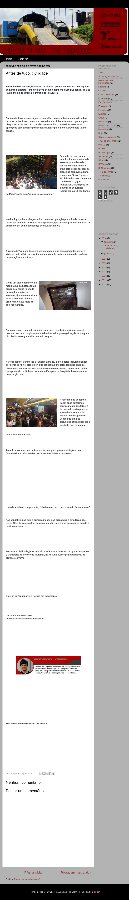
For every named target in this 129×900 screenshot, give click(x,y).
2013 (104, 276)
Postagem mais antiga (76, 872)
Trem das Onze (105, 172)
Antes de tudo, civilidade (111, 246)
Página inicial (33, 872)
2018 (104, 238)
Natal (101, 133)
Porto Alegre (104, 152)
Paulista (102, 148)
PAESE (101, 145)
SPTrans (102, 164)
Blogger (95, 892)
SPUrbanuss (104, 168)
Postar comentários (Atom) (27, 879)
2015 (104, 267)
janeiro (107, 253)
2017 (104, 259)
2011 (104, 284)
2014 (100, 72)
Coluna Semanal (106, 94)
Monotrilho (103, 129)
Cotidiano (103, 98)
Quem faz (23, 58)
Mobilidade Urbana (107, 125)
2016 (104, 263)
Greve (101, 118)
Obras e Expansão (107, 137)
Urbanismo (103, 179)
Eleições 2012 (105, 102)
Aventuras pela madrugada (105, 81)
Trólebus (102, 176)
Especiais (103, 110)
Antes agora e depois (108, 76)
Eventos (102, 114)
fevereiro (108, 242)
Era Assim (103, 106)
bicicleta (102, 87)
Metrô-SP (103, 121)
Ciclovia (102, 90)
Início (9, 58)
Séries (101, 160)
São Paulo (103, 156)
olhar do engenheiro (108, 141)
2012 (104, 280)
